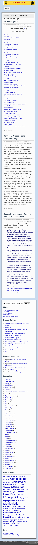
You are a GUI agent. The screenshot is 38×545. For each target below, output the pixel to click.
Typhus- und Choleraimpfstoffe (12, 109)
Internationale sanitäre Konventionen (14, 86)
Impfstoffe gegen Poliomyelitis (12, 117)
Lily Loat (6, 96)
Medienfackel (6, 314)
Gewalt (7, 402)
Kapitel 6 (6, 90)
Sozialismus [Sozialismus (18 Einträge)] (23, 517)
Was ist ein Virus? (9, 74)
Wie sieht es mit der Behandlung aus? (15, 104)
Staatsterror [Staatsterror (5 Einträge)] (7, 521)
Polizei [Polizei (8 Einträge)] (17, 513)
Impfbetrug (8, 327)
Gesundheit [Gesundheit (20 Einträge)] (18, 487)
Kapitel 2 (6, 52)
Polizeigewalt (9, 448)
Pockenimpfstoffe (9, 102)
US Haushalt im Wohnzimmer (13, 340)
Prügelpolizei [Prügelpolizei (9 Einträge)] (8, 515)
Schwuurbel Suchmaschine (10, 310)
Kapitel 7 (6, 98)
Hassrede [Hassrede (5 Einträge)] (17, 489)
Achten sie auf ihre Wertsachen (13, 348)
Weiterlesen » (10, 130)
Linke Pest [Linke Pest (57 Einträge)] (9, 494)
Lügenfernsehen (9, 420)
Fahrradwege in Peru (19, 368)
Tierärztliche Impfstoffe (10, 84)
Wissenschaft (8, 331)
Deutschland (8, 388)
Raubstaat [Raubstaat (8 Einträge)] (20, 515)
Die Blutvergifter (11, 22)
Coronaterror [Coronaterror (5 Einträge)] (7, 482)
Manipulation (8, 430)
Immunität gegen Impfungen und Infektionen (16, 126)
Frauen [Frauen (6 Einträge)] (23, 485)
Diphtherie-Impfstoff (9, 113)
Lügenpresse (8, 426)
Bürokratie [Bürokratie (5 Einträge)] (6, 479)
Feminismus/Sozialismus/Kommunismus (16, 392)
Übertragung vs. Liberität (11, 62)
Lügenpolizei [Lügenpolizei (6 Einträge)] (23, 498)
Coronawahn (8, 385)
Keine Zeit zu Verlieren (10, 48)
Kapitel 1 (6, 42)
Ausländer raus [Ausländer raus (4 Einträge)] (20, 476)
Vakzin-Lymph (8, 56)
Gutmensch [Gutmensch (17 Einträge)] (8, 489)
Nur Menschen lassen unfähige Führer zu (16, 329)
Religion (7, 454)
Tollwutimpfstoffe (8, 107)
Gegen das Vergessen (11, 396)
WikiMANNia (6, 312)
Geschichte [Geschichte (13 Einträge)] (8, 487)
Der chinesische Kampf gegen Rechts (15, 333)
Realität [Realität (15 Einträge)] (6, 517)
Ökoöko (7, 436)
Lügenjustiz (8, 422)
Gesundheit (8, 400)
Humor (6, 410)
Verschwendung (9, 466)
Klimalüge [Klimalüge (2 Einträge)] (26, 489)
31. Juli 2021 (25, 141)
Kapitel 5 (6, 78)
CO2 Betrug (13, 370)
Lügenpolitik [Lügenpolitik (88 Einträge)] (11, 497)
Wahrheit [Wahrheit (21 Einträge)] (16, 523)
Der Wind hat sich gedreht (11, 54)
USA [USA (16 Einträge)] (13, 521)
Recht (6, 450)
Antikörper (7, 39)
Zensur (8, 444)
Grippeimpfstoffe (8, 124)
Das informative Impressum (10, 316)
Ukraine (7, 464)
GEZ (6, 404)
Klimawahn (8, 416)
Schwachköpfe (9, 456)
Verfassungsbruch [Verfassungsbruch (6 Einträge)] (22, 521)
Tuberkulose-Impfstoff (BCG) (12, 115)
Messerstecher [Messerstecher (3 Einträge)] (21, 508)
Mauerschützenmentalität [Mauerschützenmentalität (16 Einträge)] (14, 506)
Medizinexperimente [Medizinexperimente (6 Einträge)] (10, 508)
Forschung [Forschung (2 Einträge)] (17, 484)
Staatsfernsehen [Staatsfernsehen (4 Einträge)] (18, 519)
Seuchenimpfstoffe (9, 122)
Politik (6, 438)
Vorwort (6, 34)
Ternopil (17, 24)
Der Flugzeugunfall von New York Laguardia (16, 342)
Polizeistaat (8, 446)
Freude (7, 394)
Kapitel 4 (6, 66)
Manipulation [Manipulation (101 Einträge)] (11, 503)
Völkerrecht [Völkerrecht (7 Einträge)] (7, 523)
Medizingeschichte (10, 432)
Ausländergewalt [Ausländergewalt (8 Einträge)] (9, 476)
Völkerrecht (8, 468)
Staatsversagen (9, 462)
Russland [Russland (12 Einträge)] (14, 517)
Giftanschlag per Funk (10, 46)
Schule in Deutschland (11, 350)
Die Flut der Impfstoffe (10, 100)
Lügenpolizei (8, 424)
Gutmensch (8, 408)
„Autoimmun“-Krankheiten (11, 87)
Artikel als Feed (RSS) (9, 533)
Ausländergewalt (9, 381)
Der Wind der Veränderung (11, 44)
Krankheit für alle (8, 82)
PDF (25, 29)
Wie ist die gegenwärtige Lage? (13, 94)
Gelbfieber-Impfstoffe (10, 120)
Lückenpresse (10, 428)
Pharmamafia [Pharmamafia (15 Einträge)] (9, 513)
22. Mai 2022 (25, 24)
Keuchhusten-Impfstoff (10, 111)
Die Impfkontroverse (9, 92)
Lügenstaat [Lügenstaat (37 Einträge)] (20, 500)
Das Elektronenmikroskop (11, 58)
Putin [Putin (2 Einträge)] (14, 515)
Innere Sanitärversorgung (11, 80)
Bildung (7, 383)
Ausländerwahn (10, 440)
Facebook (7, 390)
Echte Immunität (8, 70)
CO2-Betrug (8, 352)
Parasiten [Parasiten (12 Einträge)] (7, 510)
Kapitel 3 (6, 60)
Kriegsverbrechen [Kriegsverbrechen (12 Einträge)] (17, 491)
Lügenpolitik (9, 442)
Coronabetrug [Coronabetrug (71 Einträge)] (18, 478)
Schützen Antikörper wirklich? (12, 68)
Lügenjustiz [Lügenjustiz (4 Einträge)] (19, 494)
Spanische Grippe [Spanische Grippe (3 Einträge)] (8, 519)
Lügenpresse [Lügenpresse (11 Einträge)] (8, 501)
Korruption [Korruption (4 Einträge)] (6, 491)
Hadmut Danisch (7, 313)
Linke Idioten (9, 414)
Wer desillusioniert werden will (12, 64)
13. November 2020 (26, 219)
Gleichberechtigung (10, 406)
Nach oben (33, 542)
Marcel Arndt (8, 368)
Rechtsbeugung (9, 452)
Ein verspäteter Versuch (11, 49)
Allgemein (7, 379)
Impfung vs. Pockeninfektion (12, 38)
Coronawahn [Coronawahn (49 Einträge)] (19, 481)
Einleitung (6, 36)
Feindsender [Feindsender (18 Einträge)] (9, 484)
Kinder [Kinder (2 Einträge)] (22, 489)
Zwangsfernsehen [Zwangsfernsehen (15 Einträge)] (11, 526)
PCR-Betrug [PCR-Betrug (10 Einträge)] (16, 511)
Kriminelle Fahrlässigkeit (11, 76)
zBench (28, 541)
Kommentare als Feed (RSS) (11, 535)
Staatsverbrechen (9, 460)
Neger (6, 434)
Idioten (6, 412)
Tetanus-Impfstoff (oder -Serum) (13, 118)
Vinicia (17, 219)
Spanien (7, 458)
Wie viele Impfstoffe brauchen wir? (14, 72)
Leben (6, 418)
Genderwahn (8, 398)
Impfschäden (7, 106)
